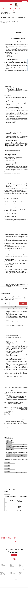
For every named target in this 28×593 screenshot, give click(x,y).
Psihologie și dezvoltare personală (12, 573)
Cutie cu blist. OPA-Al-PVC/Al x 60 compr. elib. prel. (9, 538)
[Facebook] (9, 585)
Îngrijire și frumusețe (2, 574)
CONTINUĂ (14, 554)
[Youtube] (19, 585)
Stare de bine (20, 572)
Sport (19, 568)
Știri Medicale (11, 568)
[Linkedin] (16, 585)
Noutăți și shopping (2, 573)
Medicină (11, 565)
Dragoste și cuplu (12, 572)
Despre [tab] (23, 290)
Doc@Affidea (1, 564)
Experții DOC (2, 562)
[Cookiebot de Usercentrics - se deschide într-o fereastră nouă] (23, 288)
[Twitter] (14, 585)
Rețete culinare (20, 567)
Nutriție (20, 565)
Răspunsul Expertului (2, 565)
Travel (19, 574)
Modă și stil (1, 572)
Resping (5, 303)
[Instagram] (11, 585)
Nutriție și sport (21, 562)
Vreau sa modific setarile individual (14, 303)
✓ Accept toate (23, 303)
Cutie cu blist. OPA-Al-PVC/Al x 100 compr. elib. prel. (9, 541)
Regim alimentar (21, 566)
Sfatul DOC (11, 567)
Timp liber (20, 573)
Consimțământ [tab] (5, 290)
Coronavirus (11, 564)
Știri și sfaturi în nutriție (21, 569)
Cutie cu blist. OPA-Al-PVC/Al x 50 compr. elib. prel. (9, 537)
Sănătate (11, 562)
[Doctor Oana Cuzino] (14, 5)
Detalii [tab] (14, 290)
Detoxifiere (20, 564)
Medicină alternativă (12, 566)
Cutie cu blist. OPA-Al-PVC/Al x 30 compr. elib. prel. (9, 536)
